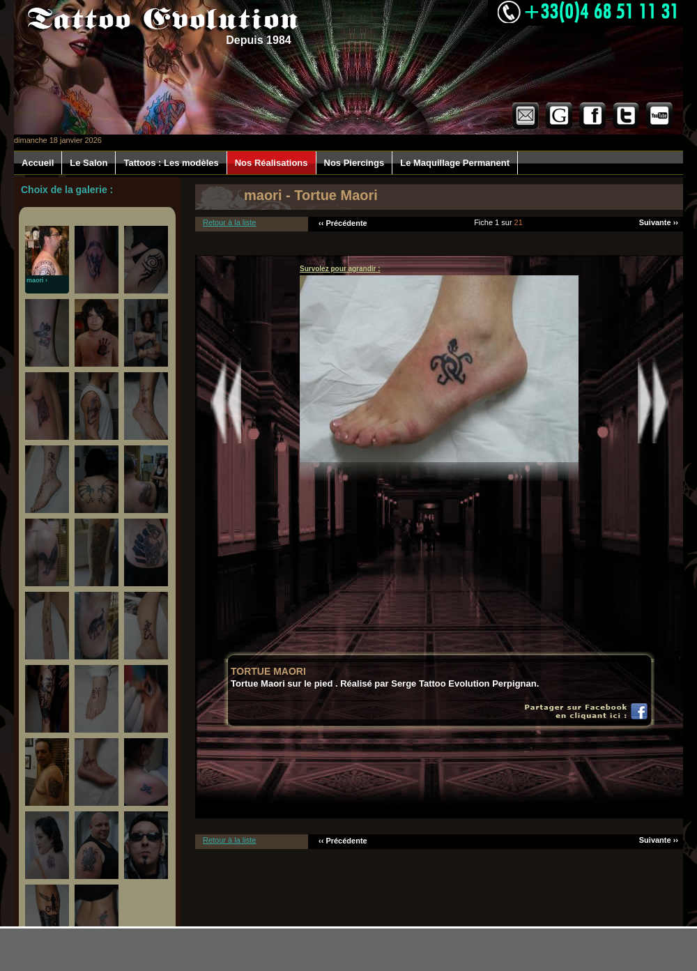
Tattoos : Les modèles (170, 163)
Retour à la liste (229, 222)
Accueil (38, 163)
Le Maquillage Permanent (455, 163)
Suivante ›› (658, 222)
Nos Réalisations (271, 163)
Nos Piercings (354, 163)
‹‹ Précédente (343, 223)
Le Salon (88, 163)
